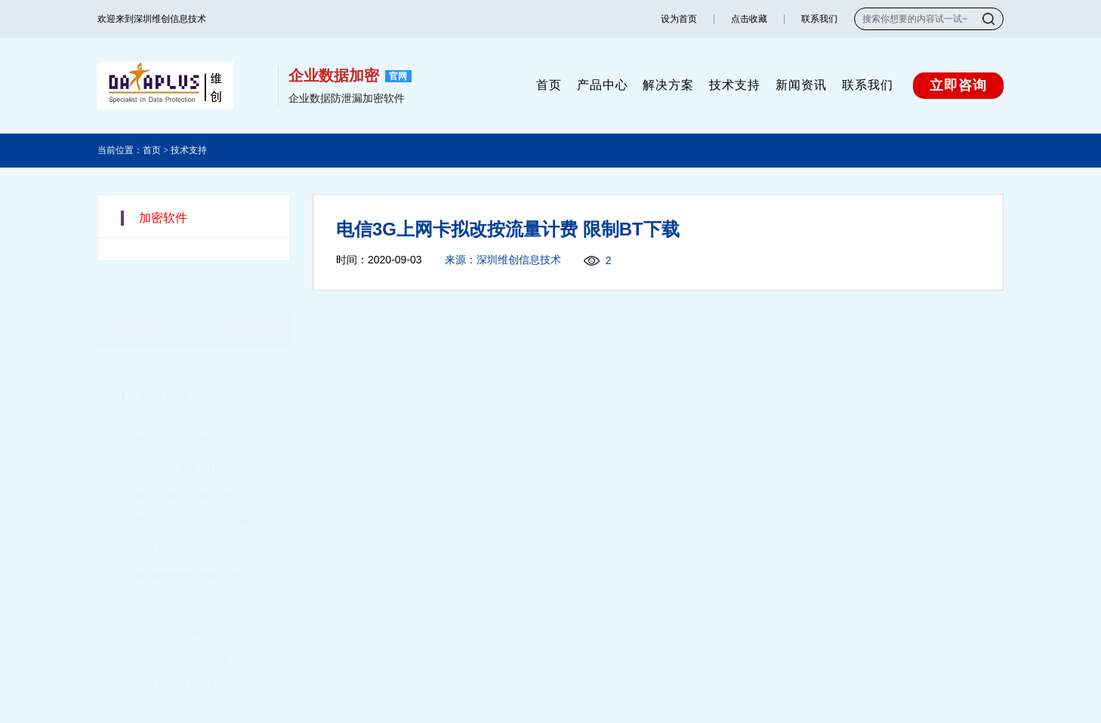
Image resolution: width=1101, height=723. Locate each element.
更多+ (255, 374)
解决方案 (668, 84)
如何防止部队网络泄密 (187, 582)
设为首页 (679, 19)
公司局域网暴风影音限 (187, 663)
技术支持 (734, 84)
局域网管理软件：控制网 (192, 527)
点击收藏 (749, 19)
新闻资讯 (801, 84)
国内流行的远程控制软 (187, 609)
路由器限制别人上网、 (187, 636)
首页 (549, 84)
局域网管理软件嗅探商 (187, 555)
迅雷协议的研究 (171, 419)
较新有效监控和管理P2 (188, 473)
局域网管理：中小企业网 (192, 500)
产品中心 (602, 84)
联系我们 (819, 19)
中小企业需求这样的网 (187, 446)
